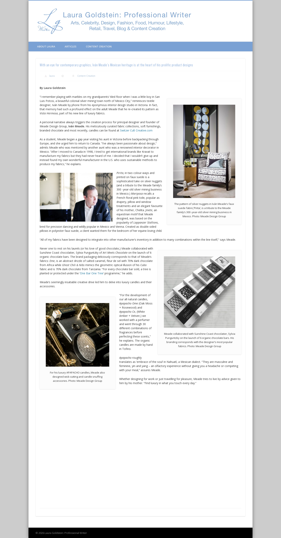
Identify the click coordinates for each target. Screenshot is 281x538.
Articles (70, 46)
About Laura (46, 46)
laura (52, 76)
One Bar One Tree (91, 273)
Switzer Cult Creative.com (136, 130)
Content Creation (99, 46)
